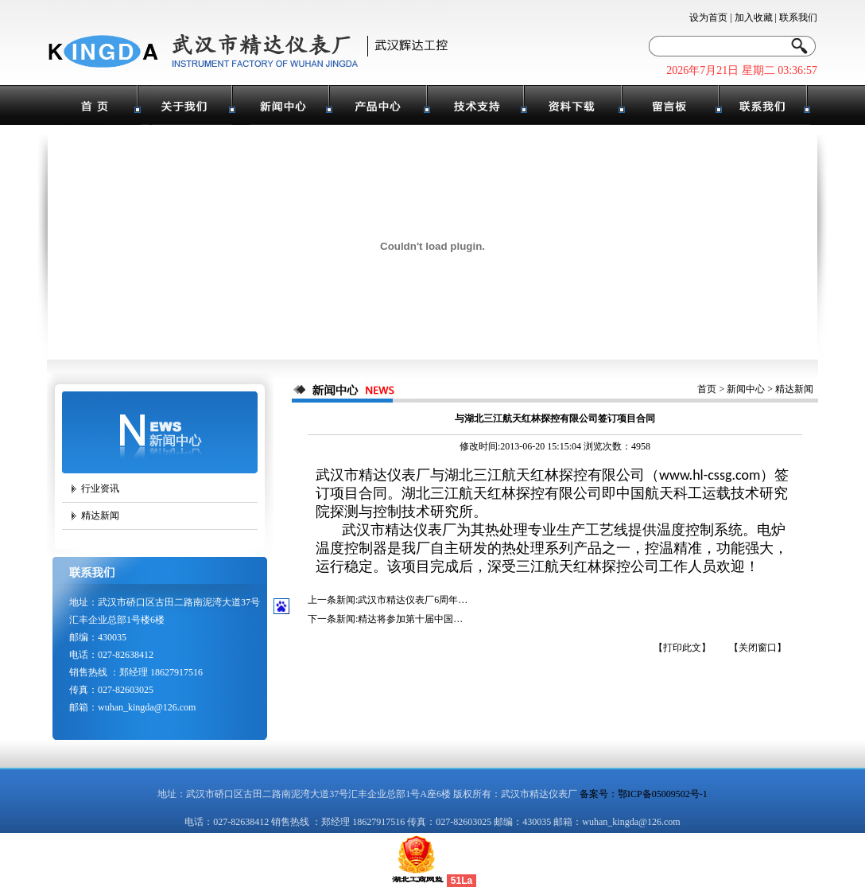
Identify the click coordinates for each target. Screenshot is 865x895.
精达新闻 (100, 515)
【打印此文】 (682, 647)
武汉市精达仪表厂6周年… (412, 599)
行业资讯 (100, 488)
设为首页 (708, 17)
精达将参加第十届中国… (410, 619)
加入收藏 (754, 17)
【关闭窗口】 (757, 647)
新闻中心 (746, 389)
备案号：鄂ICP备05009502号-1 (644, 794)
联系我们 (798, 17)
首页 (706, 389)
